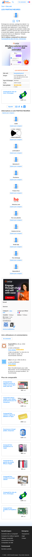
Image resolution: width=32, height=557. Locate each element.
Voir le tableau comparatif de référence (13, 37)
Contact (24, 538)
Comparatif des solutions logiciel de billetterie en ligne (9, 415)
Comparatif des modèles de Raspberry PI (9, 509)
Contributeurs (7, 320)
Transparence (25, 533)
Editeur (19, 315)
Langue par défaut (22, 311)
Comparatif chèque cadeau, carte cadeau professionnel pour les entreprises (9, 400)
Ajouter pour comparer (8, 113)
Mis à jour (6, 317)
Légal (23, 536)
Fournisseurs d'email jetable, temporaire (9, 430)
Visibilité (5, 315)
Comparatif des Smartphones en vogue (8, 446)
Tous (2, 6)
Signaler (10, 106)
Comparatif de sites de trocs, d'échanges (13, 39)
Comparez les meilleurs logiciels (10, 536)
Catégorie (5, 311)
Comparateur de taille (7, 542)
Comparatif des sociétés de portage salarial (9, 478)
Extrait (5, 302)
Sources (5, 306)
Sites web (9, 6)
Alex (9, 360)
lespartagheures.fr (19, 73)
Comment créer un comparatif (9, 533)
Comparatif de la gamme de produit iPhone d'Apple (8, 462)
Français (29, 2)
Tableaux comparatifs (7, 538)
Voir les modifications (8, 329)
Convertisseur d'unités (7, 540)
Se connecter (22, 2)
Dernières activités (6, 549)
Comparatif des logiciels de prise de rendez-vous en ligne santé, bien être (9, 384)
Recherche (13, 2)
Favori (14, 21)
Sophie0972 (12, 344)
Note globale (12, 350)
